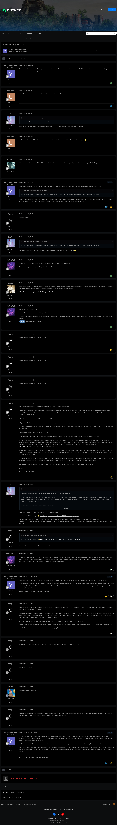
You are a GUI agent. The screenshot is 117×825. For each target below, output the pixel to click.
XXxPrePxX (10, 260)
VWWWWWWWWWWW (18, 49)
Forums (39, 33)
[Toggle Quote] (22, 118)
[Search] (95, 33)
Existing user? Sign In (99, 10)
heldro (10, 283)
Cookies (67, 818)
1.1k (10, 702)
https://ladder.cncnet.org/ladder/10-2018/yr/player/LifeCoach (37, 446)
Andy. (10, 214)
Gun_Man (10, 90)
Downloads (5, 33)
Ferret (10, 687)
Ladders (20, 33)
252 (11, 129)
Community (29, 33)
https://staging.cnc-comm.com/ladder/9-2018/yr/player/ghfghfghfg (59, 516)
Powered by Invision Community (58, 822)
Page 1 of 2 (21, 58)
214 (10, 83)
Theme (50, 818)
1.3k (10, 275)
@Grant (22, 321)
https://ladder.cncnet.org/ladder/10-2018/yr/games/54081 (36, 292)
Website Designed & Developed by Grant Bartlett (58, 809)
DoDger (10, 159)
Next (10, 58)
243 (11, 298)
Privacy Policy (59, 818)
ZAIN (10, 113)
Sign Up (112, 9)
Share (96, 50)
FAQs (13, 33)
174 (10, 106)
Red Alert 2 (23, 51)
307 (11, 175)
